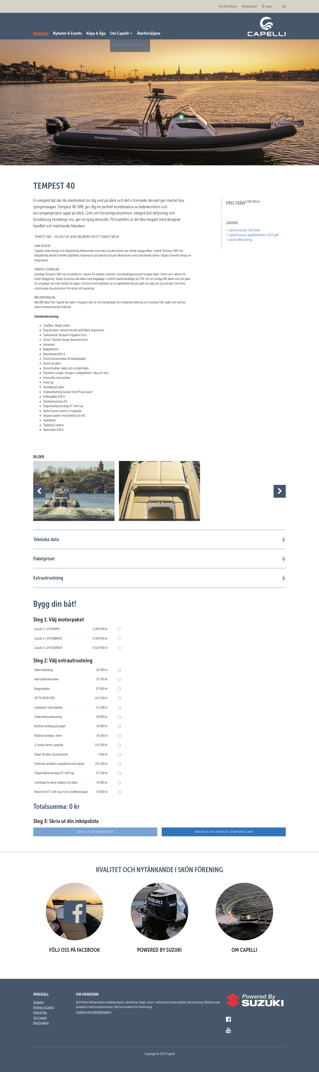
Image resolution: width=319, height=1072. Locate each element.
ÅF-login (267, 6)
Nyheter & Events (67, 33)
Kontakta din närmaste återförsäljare (224, 832)
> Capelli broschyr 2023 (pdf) (243, 230)
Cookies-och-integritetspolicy (93, 1012)
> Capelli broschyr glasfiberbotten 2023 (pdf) (252, 235)
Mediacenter (249, 6)
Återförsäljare (148, 33)
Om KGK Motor (228, 6)
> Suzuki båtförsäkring (239, 240)
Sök (284, 6)
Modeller (41, 33)
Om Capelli (119, 33)
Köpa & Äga (96, 33)
